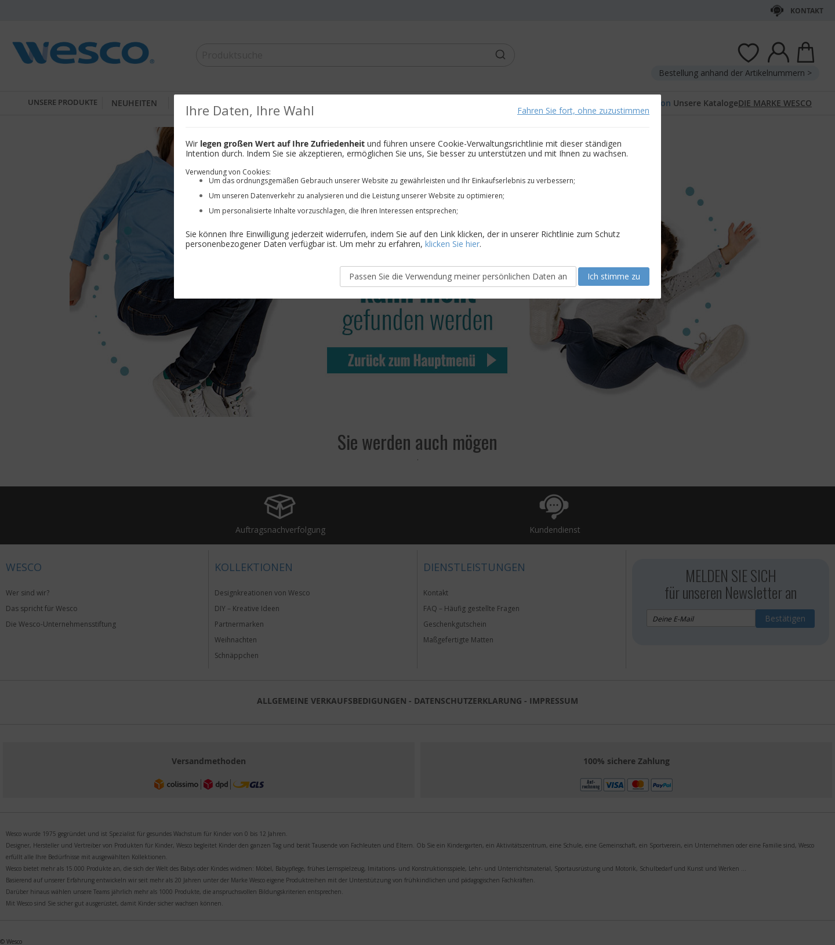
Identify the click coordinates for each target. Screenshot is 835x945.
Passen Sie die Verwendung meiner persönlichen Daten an (458, 276)
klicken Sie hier (452, 243)
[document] (417, 196)
